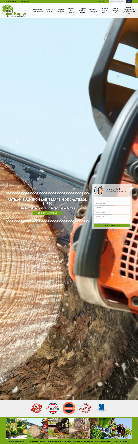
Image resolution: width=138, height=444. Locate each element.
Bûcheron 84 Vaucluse (71, 10)
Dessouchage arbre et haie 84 (38, 10)
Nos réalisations (47, 213)
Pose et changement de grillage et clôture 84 (129, 11)
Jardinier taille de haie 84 (105, 10)
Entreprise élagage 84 (60, 10)
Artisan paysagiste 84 (115, 10)
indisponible (11, 1)
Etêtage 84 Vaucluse (49, 10)
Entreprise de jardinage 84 (93, 10)
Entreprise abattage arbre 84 (82, 10)
